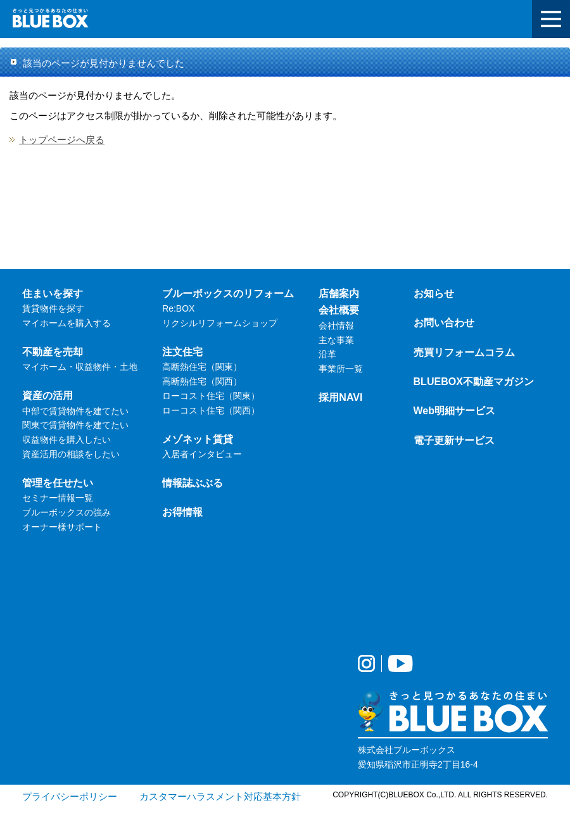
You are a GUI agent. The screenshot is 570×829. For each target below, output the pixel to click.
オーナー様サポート (62, 527)
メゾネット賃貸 (197, 439)
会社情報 (336, 325)
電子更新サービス (454, 440)
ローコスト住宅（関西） (211, 410)
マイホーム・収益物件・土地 (79, 367)
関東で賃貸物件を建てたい (75, 425)
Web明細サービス (455, 410)
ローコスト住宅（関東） (211, 396)
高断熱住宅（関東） (202, 367)
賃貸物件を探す (53, 308)
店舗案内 (339, 293)
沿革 (327, 354)
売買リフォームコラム (464, 352)
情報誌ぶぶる (192, 482)
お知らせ (434, 293)
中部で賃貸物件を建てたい (75, 411)
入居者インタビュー (202, 454)
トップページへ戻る (61, 139)
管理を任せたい (57, 482)
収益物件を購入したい (66, 439)
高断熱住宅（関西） (202, 381)
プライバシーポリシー (69, 796)
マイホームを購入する (66, 323)
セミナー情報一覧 (57, 498)
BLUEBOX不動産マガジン (474, 381)
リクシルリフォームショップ (219, 323)
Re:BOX (178, 308)
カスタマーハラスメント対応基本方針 (220, 796)
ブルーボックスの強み (66, 512)
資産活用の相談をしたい (71, 454)
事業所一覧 (341, 369)
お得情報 (182, 511)
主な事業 (336, 340)
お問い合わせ (444, 322)
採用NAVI (340, 397)
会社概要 (339, 309)
